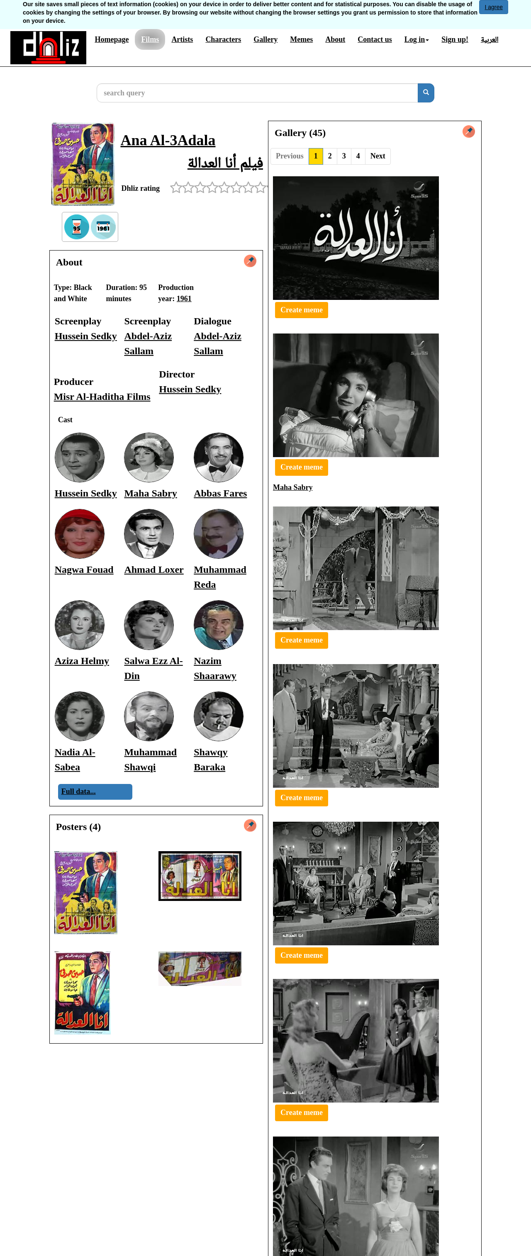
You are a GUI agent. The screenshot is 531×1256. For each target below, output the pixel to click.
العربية (489, 39)
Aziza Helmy (82, 660)
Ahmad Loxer (153, 569)
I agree (494, 7)
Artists (182, 39)
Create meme (301, 310)
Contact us (375, 39)
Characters (223, 39)
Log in (416, 39)
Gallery (265, 39)
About (335, 39)
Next (377, 156)
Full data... (78, 791)
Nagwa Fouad (84, 569)
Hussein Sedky (86, 336)
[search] (426, 92)
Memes (301, 39)
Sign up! (454, 39)
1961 (184, 299)
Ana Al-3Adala (167, 140)
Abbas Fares (220, 493)
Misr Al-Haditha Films (102, 396)
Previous (290, 156)
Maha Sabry (150, 493)
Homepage (112, 39)
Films (150, 39)
